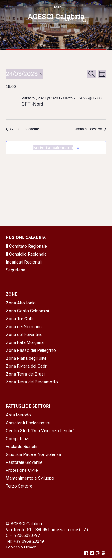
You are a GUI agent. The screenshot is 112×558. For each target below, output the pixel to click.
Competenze (18, 438)
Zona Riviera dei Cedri (26, 366)
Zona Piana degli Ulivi (26, 358)
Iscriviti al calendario (53, 147)
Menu (56, 7)
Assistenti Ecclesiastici (28, 423)
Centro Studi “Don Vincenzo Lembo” (40, 430)
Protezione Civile (22, 470)
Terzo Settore (19, 486)
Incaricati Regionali (24, 262)
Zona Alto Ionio (21, 303)
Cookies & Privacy (21, 547)
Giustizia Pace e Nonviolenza (33, 454)
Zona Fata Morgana (25, 342)
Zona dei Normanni (24, 326)
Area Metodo (18, 415)
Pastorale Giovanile (24, 462)
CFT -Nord (32, 103)
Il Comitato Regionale (26, 246)
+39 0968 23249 (28, 541)
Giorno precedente (22, 129)
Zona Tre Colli (19, 318)
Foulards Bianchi (21, 446)
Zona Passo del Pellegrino (31, 350)
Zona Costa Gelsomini (27, 311)
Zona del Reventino (24, 334)
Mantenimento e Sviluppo (30, 478)
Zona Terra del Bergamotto (32, 382)
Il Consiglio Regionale (26, 254)
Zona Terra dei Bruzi (25, 374)
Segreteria (15, 270)
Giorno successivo (89, 129)
